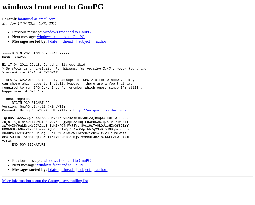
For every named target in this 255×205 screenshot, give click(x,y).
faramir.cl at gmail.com (37, 19)
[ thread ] (67, 41)
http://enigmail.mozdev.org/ (100, 122)
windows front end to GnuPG (67, 32)
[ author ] (101, 41)
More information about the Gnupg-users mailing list (45, 200)
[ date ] (53, 41)
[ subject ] (84, 41)
